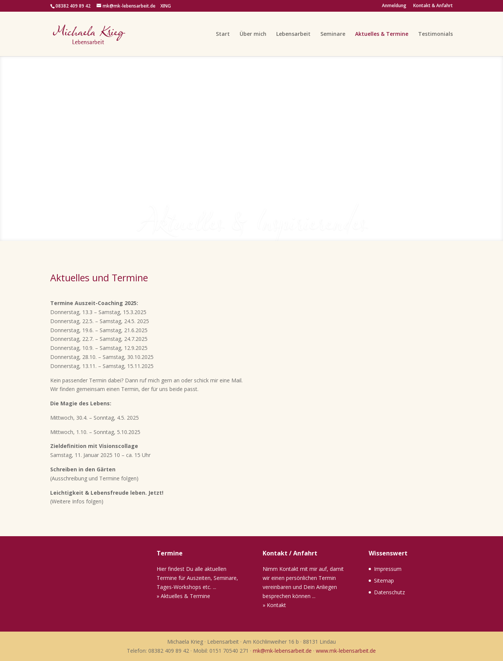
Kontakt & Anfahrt (433, 6)
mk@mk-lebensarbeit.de (282, 650)
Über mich (253, 34)
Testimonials (435, 34)
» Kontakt (274, 605)
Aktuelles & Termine (381, 34)
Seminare (332, 34)
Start (223, 34)
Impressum (387, 568)
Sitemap (384, 580)
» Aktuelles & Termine (183, 596)
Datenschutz (389, 592)
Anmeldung (394, 6)
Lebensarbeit (293, 34)
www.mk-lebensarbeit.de (346, 650)
